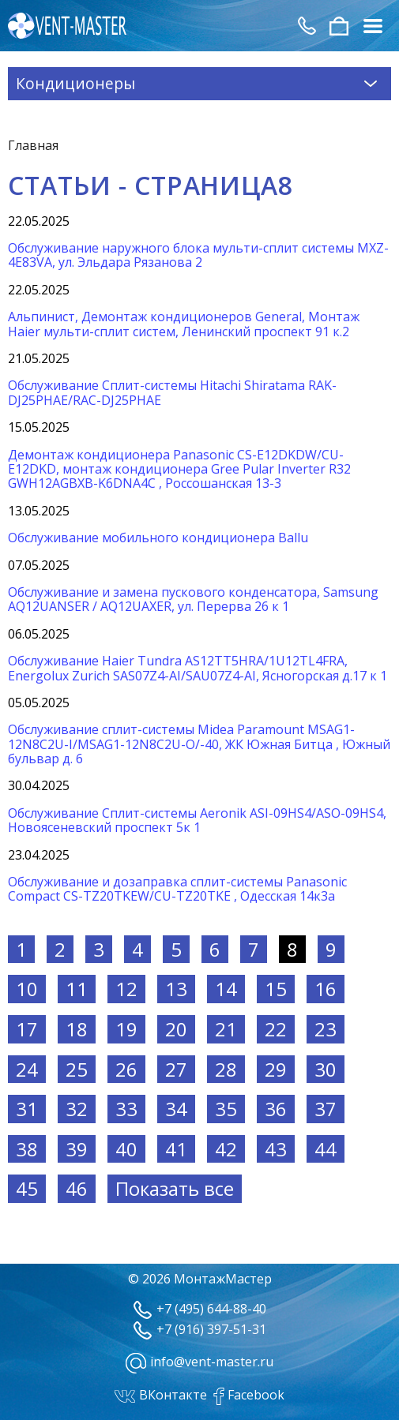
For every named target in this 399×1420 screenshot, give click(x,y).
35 (226, 1109)
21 (226, 1029)
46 (77, 1188)
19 (126, 1029)
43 (276, 1149)
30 (325, 1069)
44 (325, 1149)
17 (27, 1029)
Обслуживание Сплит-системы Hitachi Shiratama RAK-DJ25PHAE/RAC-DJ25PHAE (172, 392)
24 (27, 1069)
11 (77, 989)
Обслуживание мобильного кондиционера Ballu (158, 537)
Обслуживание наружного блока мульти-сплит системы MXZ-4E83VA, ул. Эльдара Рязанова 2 (198, 255)
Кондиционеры (199, 83)
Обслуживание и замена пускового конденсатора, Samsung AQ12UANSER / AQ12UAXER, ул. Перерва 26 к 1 (193, 599)
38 (27, 1149)
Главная (33, 145)
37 (325, 1109)
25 (77, 1069)
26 (126, 1069)
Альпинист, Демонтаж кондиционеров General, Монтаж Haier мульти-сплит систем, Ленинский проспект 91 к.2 (183, 323)
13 (176, 989)
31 (27, 1109)
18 (77, 1029)
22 (276, 1029)
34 (176, 1109)
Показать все (174, 1188)
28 (226, 1069)
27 (176, 1069)
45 (27, 1188)
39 (77, 1149)
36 (276, 1109)
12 (126, 989)
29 (276, 1069)
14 (226, 989)
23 (325, 1029)
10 (27, 989)
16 (325, 989)
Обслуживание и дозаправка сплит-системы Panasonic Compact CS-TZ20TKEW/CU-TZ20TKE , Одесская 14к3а (177, 889)
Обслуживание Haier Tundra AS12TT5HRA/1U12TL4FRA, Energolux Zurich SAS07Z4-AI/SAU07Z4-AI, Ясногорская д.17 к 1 (197, 668)
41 (176, 1149)
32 (77, 1109)
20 (176, 1029)
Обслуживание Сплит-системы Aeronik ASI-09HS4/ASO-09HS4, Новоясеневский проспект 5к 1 (197, 820)
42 (226, 1149)
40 (126, 1149)
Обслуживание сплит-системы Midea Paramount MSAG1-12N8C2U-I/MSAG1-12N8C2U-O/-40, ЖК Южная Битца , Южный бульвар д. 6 (199, 744)
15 (276, 989)
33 (126, 1109)
